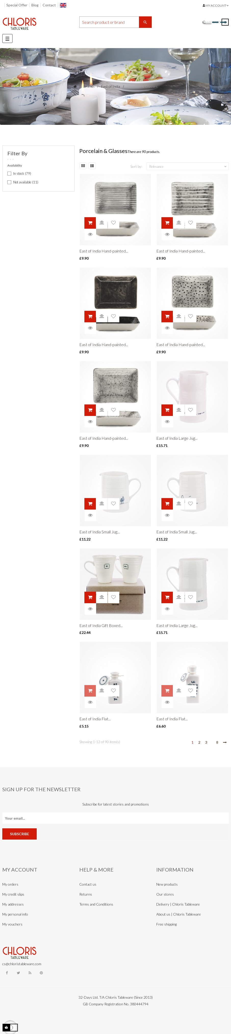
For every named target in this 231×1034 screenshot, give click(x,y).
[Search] (115, 22)
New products (167, 884)
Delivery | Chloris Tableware (178, 904)
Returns (85, 894)
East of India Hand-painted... (103, 250)
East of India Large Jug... (176, 438)
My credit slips (13, 894)
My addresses (13, 904)
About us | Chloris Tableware (178, 914)
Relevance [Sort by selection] (188, 166)
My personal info (15, 914)
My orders (10, 884)
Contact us (87, 884)
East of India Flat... (95, 718)
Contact (49, 5)
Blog (35, 5)
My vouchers (12, 924)
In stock (22, 173)
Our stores (165, 894)
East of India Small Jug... (99, 531)
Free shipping (166, 924)
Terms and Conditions (96, 904)
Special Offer (16, 5)
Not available (25, 182)
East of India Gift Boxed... (101, 625)
